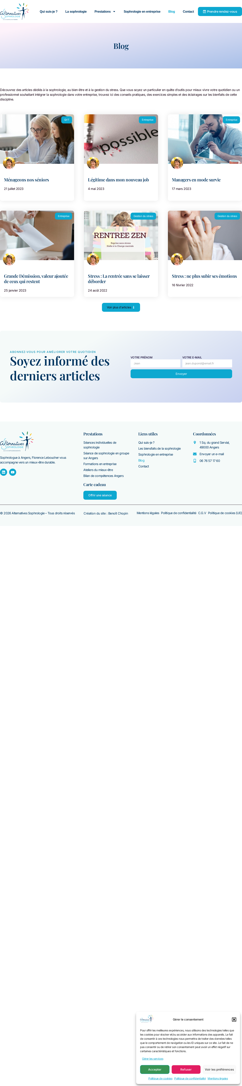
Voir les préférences (219, 1069)
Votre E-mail (192, 357)
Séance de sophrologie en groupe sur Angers (106, 455)
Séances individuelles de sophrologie (99, 445)
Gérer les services (152, 1058)
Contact (188, 11)
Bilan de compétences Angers (103, 476)
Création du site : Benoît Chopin (106, 513)
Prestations (105, 11)
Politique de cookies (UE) (225, 513)
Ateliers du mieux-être (98, 470)
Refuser (186, 1069)
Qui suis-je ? (48, 11)
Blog (171, 11)
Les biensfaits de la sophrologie (159, 448)
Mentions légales (218, 1078)
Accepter (154, 1069)
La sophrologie (76, 11)
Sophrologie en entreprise (142, 11)
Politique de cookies (160, 1078)
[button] (234, 1020)
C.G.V (202, 513)
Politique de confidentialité (190, 1078)
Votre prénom (142, 357)
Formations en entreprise (99, 464)
